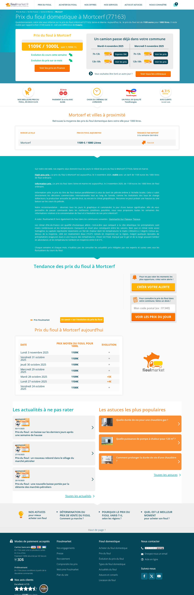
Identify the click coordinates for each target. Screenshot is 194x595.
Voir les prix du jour (153, 317)
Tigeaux (136, 219)
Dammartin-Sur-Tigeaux (120, 219)
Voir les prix (121, 61)
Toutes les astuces (166, 475)
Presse (60, 532)
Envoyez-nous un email (156, 532)
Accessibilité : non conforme (133, 584)
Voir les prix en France (52, 67)
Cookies (116, 584)
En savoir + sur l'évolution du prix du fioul (81, 319)
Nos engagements (66, 527)
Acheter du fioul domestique (113, 527)
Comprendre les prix (67, 543)
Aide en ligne (151, 538)
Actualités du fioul (108, 548)
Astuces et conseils (108, 553)
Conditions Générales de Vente (62, 584)
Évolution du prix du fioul (111, 537)
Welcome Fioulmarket (68, 548)
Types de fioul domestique (112, 543)
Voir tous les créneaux (153, 73)
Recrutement (63, 537)
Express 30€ (121, 54)
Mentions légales (83, 584)
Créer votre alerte (153, 287)
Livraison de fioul (107, 559)
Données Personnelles (101, 584)
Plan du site (62, 553)
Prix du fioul (105, 532)
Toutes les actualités (78, 475)
